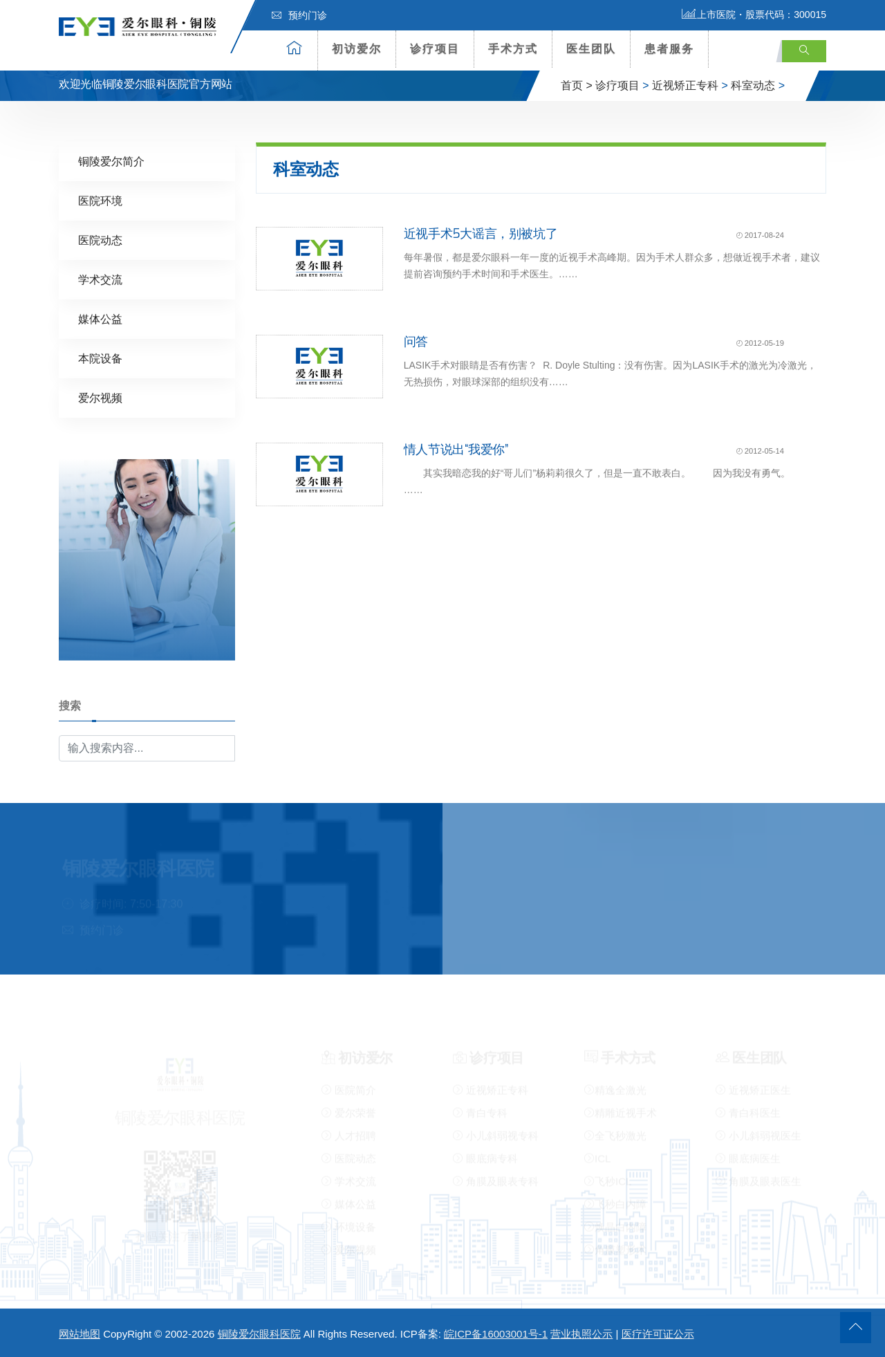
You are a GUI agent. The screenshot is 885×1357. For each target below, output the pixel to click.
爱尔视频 (100, 397)
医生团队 (591, 49)
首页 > (577, 85)
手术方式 (513, 49)
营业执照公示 (581, 1334)
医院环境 (100, 200)
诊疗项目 (435, 49)
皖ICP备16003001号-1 (496, 1334)
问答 (416, 341)
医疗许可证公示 (658, 1334)
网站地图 (79, 1334)
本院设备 (100, 358)
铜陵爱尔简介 (111, 161)
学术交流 (100, 279)
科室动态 (753, 85)
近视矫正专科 (685, 85)
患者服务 (669, 49)
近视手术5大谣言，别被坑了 (481, 233)
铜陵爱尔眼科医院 (259, 1334)
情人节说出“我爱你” (456, 449)
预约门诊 (299, 15)
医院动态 (100, 240)
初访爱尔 (357, 49)
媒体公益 (100, 318)
